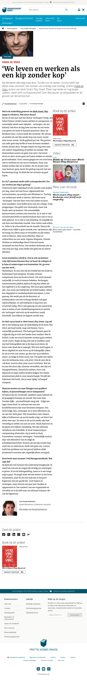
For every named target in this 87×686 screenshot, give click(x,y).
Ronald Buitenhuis (11, 104)
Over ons (7, 604)
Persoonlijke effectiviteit (28, 28)
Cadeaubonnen (32, 613)
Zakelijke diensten (33, 604)
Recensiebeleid (10, 632)
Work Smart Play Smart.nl (64, 141)
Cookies (72, 657)
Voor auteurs (9, 628)
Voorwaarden (9, 613)
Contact (7, 608)
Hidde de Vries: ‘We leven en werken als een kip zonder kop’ (58, 28)
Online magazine (12, 28)
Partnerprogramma (12, 637)
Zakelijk (29, 599)
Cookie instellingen (29, 660)
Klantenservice (11, 599)
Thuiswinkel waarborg (16, 657)
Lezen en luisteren (11, 624)
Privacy (62, 657)
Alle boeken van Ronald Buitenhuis (33, 509)
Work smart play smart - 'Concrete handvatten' (67, 231)
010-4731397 (80, 18)
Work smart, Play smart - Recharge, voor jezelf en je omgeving (67, 197)
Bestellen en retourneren (9, 618)
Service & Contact (47, 660)
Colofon (53, 657)
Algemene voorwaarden (37, 657)
